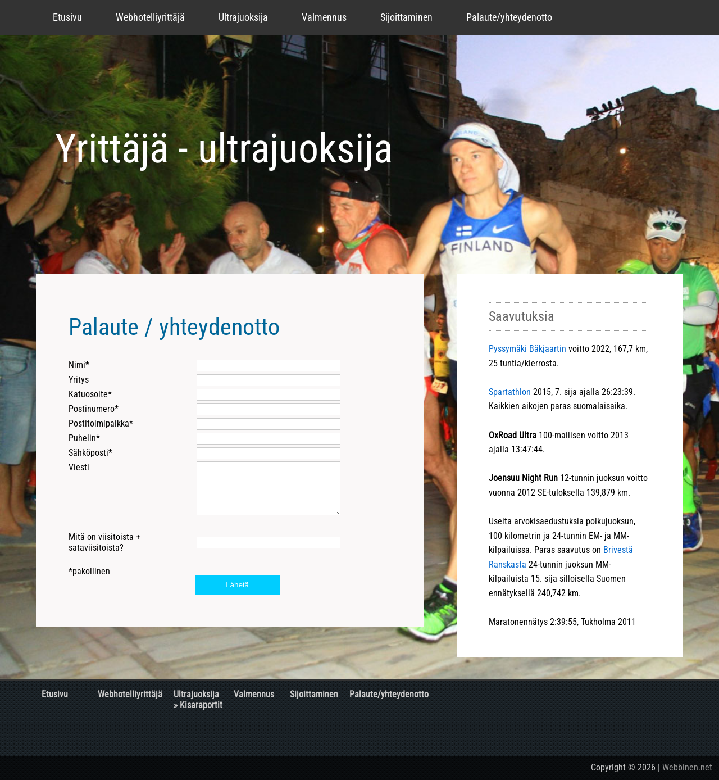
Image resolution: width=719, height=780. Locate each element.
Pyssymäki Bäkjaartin (527, 348)
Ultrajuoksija (243, 17)
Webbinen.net (687, 767)
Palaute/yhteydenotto (509, 17)
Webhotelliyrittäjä (150, 17)
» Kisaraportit (198, 705)
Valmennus (324, 17)
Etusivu (67, 17)
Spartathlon (510, 392)
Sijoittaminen (406, 17)
